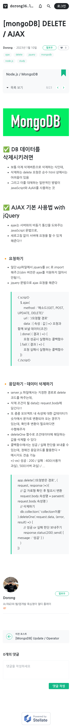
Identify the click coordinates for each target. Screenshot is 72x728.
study (22, 61)
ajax (7, 55)
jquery (32, 55)
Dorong (7, 47)
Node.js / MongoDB (22, 74)
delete (19, 55)
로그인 (61, 6)
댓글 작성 (59, 686)
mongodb (46, 55)
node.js (9, 61)
